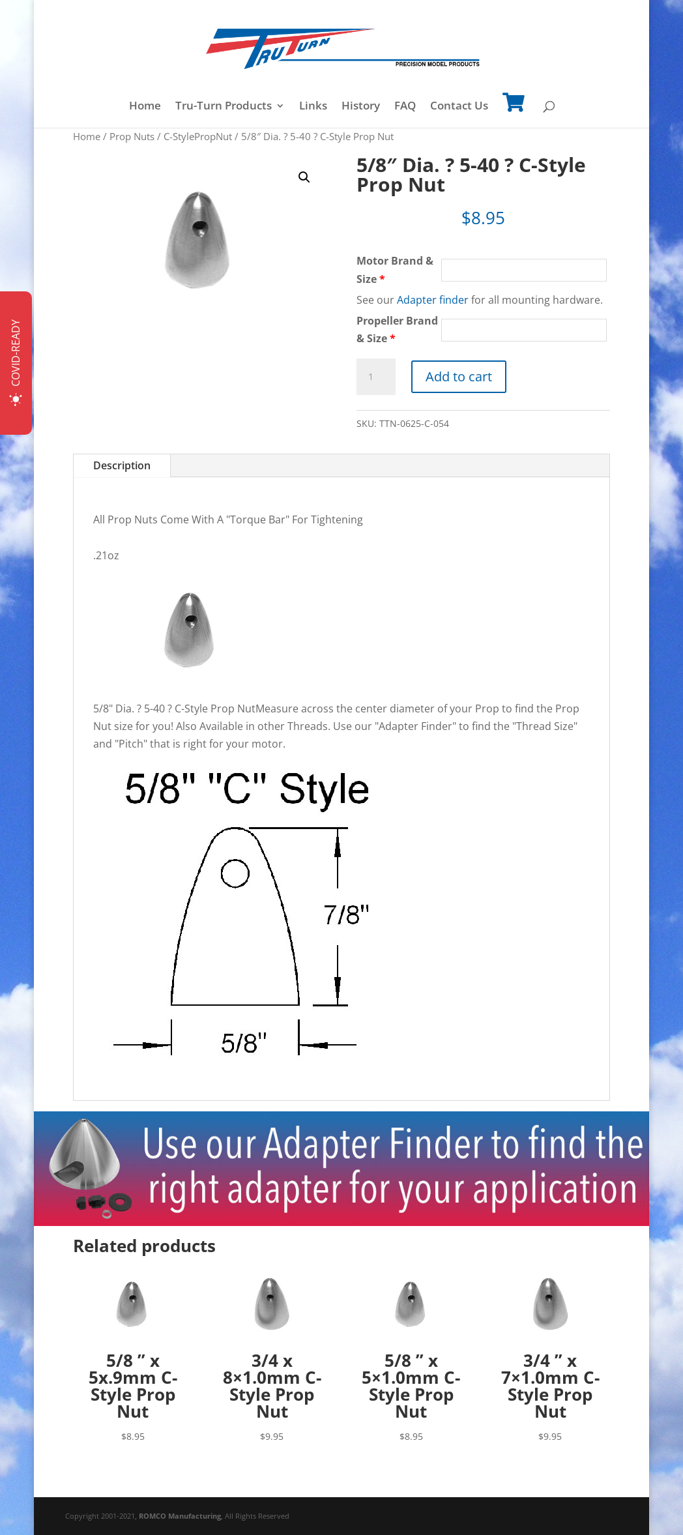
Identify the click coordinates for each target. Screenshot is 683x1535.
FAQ (405, 107)
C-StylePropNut (198, 136)
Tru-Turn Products (223, 107)
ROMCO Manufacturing (180, 1516)
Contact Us (459, 107)
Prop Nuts (131, 136)
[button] (304, 177)
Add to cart (459, 376)
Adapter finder (433, 300)
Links (313, 107)
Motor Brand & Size (394, 269)
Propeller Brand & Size (397, 329)
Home (145, 107)
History (361, 107)
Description (122, 465)
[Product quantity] (376, 376)
